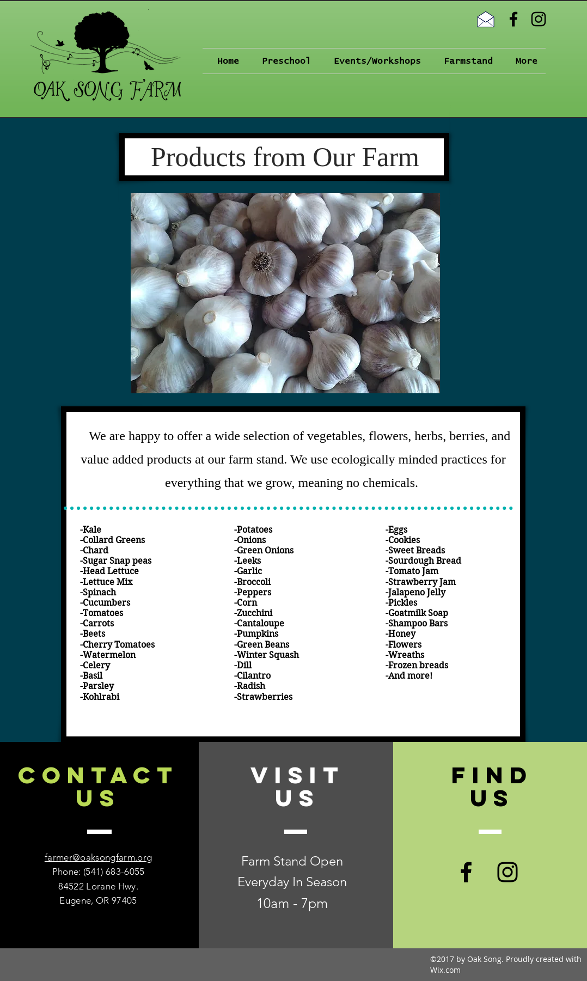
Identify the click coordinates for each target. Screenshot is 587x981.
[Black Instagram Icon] (538, 19)
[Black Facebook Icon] (513, 19)
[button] (283, 61)
